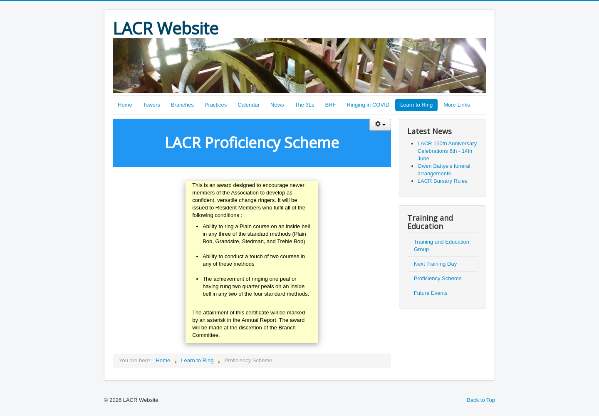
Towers (151, 105)
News (277, 105)
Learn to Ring (416, 105)
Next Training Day (435, 264)
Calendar (249, 105)
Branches (182, 105)
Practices (216, 105)
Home (125, 105)
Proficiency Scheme (438, 278)
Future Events (431, 293)
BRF (330, 105)
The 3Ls (304, 105)
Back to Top (481, 400)
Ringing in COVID (368, 105)
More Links (456, 105)
